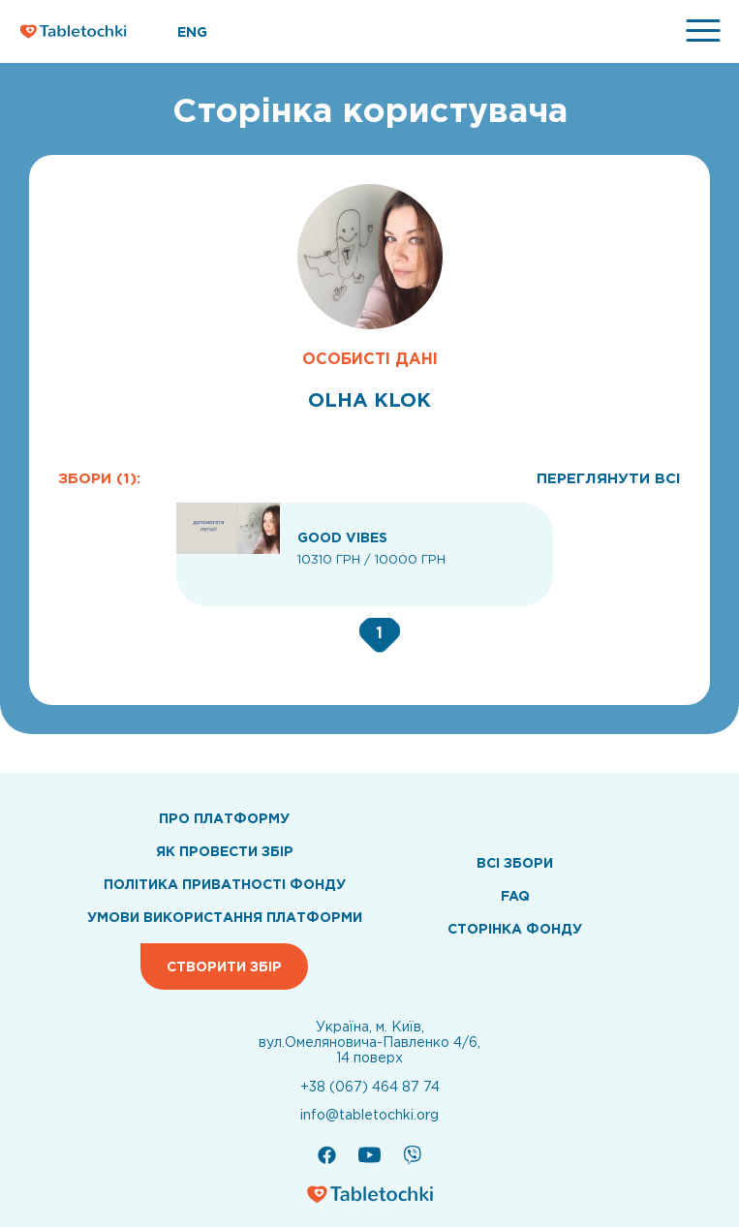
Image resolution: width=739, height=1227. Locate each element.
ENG (192, 32)
